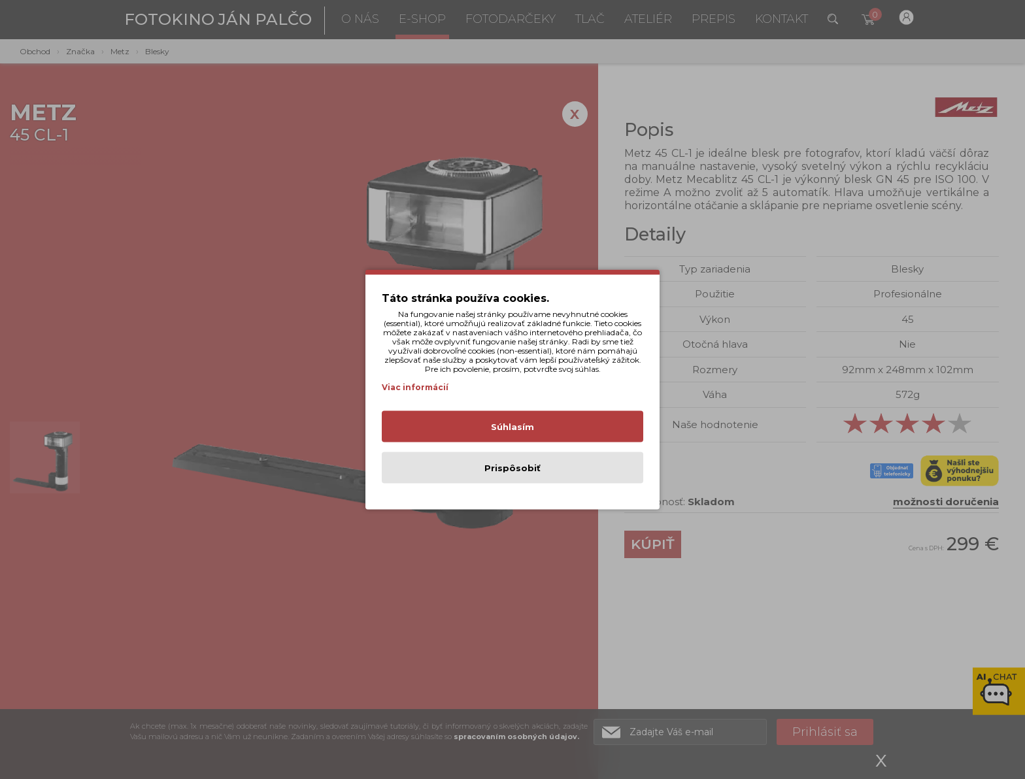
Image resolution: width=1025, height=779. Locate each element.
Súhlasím (512, 427)
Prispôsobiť (512, 468)
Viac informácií (415, 387)
